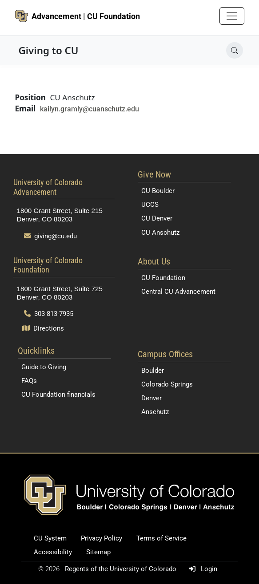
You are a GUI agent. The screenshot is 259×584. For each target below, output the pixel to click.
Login (201, 569)
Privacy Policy (101, 538)
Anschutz (155, 412)
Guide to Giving (43, 367)
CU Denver (156, 218)
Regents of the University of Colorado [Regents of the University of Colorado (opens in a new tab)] (121, 569)
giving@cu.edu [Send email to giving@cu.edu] (50, 236)
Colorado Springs (167, 384)
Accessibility (53, 552)
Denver (151, 398)
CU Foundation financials (58, 395)
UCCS (150, 205)
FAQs (29, 381)
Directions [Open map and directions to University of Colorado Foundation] (43, 328)
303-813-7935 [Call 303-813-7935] (49, 314)
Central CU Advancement (178, 292)
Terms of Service (161, 538)
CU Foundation (163, 278)
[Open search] (234, 50)
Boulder (152, 371)
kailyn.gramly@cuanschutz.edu (89, 109)
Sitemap (98, 552)
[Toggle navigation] (231, 16)
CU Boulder (158, 191)
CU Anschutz (160, 233)
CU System (50, 538)
